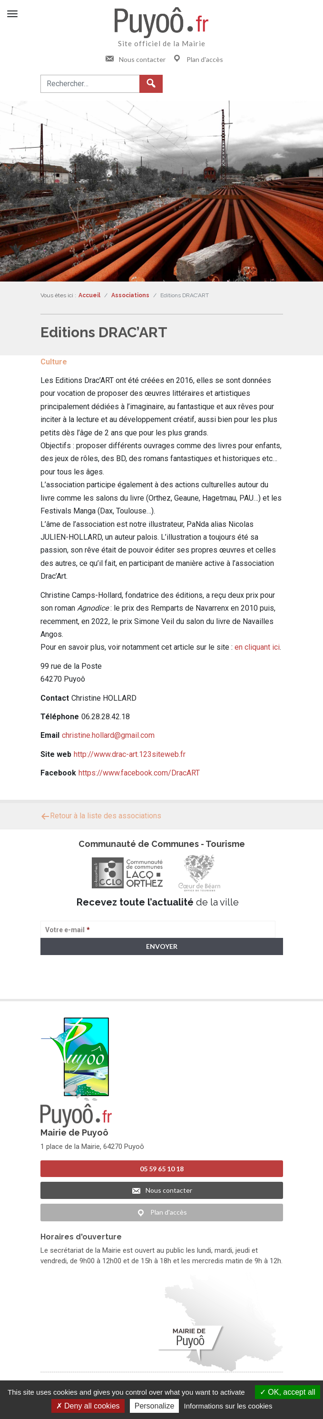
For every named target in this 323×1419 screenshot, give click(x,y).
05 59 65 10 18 (162, 1169)
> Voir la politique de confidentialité (77, 983)
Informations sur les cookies (228, 1406)
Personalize (155, 1406)
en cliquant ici (257, 647)
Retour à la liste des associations (100, 815)
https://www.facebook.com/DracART (139, 772)
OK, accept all (287, 1392)
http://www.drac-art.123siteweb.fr (130, 754)
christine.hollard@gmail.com (108, 735)
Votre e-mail (67, 930)
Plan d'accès (197, 59)
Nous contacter (135, 59)
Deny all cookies (88, 1406)
